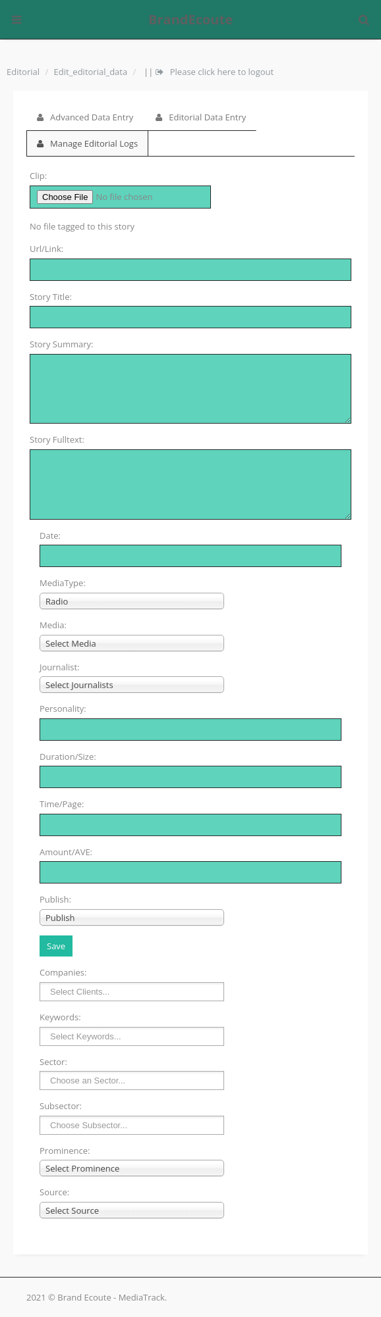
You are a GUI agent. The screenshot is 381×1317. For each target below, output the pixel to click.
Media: (53, 625)
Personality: (63, 708)
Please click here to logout (215, 72)
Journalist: (60, 667)
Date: (50, 535)
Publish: (55, 899)
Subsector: (61, 1106)
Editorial (23, 72)
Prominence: (65, 1150)
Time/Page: (62, 804)
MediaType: (63, 583)
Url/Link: (46, 249)
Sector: (53, 1062)
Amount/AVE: (66, 852)
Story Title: (51, 297)
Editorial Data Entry (201, 117)
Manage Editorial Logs (87, 143)
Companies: (63, 972)
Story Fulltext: (57, 439)
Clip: (38, 176)
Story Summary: (61, 344)
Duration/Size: (68, 756)
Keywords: (60, 1017)
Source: (54, 1192)
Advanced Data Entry (85, 117)
